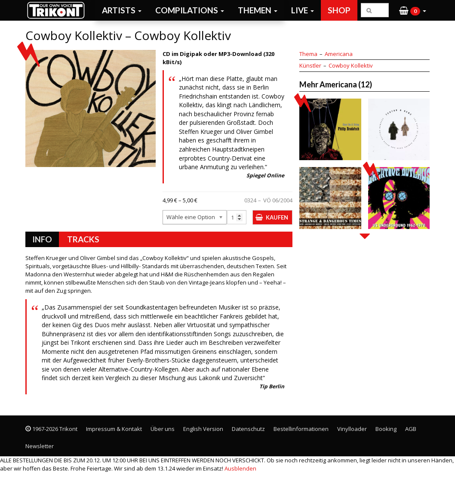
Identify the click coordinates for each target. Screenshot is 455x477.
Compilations (189, 10)
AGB (410, 429)
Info (42, 239)
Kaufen (277, 217)
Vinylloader (352, 429)
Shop (339, 10)
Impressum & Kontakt (114, 429)
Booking (386, 429)
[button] (412, 10)
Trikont (58, 10)
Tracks (83, 239)
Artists (121, 10)
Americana (339, 54)
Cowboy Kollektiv (351, 65)
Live (302, 10)
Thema (308, 54)
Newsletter (39, 446)
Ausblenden (240, 468)
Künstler (310, 65)
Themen (257, 10)
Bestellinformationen (301, 429)
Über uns (163, 429)
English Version (203, 429)
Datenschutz (248, 429)
